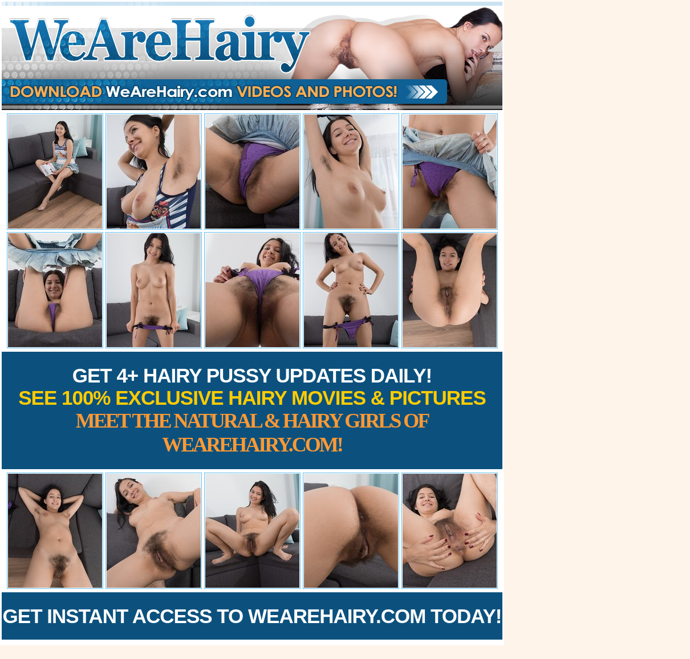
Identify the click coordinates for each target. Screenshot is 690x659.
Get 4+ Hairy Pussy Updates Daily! (252, 410)
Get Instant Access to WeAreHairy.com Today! (252, 616)
